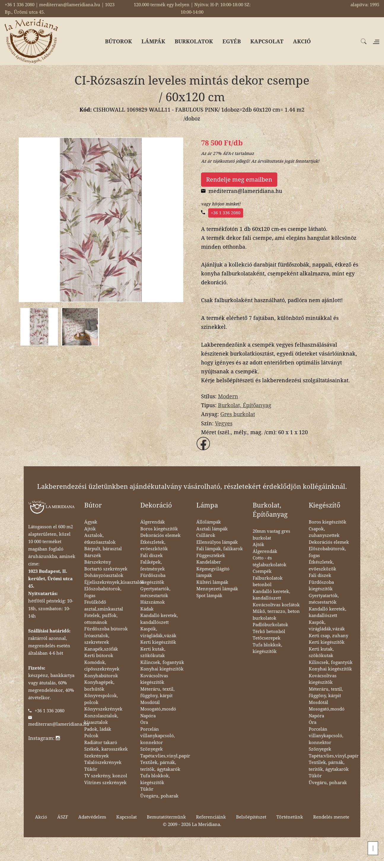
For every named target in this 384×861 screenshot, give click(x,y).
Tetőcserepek (267, 638)
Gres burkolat (237, 414)
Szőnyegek (151, 749)
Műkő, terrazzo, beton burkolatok (276, 615)
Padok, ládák (97, 729)
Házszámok (152, 602)
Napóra (148, 716)
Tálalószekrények (103, 762)
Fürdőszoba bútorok (106, 629)
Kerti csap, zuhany (328, 635)
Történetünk (289, 817)
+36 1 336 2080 (225, 212)
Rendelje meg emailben (239, 179)
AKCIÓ (302, 41)
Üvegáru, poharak (159, 796)
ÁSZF (62, 817)
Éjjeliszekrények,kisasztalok (114, 582)
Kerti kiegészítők (158, 642)
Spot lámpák (209, 595)
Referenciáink (211, 817)
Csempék (262, 571)
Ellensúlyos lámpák (217, 542)
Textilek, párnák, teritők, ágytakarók (160, 766)
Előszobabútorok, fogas (103, 592)
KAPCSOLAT (266, 41)
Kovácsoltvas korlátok (276, 605)
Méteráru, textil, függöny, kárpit (157, 692)
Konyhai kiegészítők (162, 669)
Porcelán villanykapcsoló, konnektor (157, 736)
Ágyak (90, 522)
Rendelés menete (331, 817)
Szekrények (96, 756)
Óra (144, 722)
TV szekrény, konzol (105, 775)
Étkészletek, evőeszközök (154, 546)
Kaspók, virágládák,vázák (158, 632)
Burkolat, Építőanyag (244, 405)
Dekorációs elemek (160, 535)
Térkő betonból (269, 631)
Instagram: (44, 738)
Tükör (90, 769)
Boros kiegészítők (159, 529)
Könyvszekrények (103, 709)
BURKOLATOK (194, 41)
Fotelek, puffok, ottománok (101, 619)
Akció (41, 817)
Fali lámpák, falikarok (219, 548)
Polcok (91, 735)
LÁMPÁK (153, 41)
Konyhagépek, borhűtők (99, 686)
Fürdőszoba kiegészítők (152, 579)
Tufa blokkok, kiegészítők (155, 779)
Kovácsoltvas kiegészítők (154, 679)
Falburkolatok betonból (268, 581)
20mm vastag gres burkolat (271, 535)
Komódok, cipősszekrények (101, 666)
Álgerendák (152, 522)
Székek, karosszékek (106, 749)
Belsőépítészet (251, 817)
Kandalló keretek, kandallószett (159, 619)
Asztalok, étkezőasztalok (100, 539)
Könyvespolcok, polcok (101, 699)
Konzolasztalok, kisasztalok (101, 719)
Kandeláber (208, 562)
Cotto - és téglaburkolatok (269, 561)
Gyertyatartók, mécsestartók (155, 592)
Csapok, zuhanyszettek (324, 532)
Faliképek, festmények (152, 565)
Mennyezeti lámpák (217, 589)
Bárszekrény (97, 562)
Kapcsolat (126, 817)
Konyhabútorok (101, 675)
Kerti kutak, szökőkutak (152, 652)
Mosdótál (150, 702)
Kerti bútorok (98, 655)
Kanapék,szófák (101, 649)
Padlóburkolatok (270, 624)
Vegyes (223, 423)
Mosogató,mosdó (158, 709)
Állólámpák (208, 522)
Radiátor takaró (100, 742)
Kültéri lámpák (212, 582)
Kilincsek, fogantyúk (162, 662)
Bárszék (92, 555)
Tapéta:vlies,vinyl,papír (165, 756)
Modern (228, 396)
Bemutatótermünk (166, 817)
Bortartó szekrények (106, 569)
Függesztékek (210, 555)
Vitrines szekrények (105, 782)
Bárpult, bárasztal (103, 548)
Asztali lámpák (212, 529)
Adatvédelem (92, 817)
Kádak (147, 609)
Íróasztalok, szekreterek (96, 639)
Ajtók (90, 529)
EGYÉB (231, 41)
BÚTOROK (118, 41)
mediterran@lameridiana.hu (58, 724)
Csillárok (205, 535)
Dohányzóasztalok (103, 575)
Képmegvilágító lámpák (213, 572)
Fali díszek (151, 555)
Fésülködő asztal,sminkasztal (103, 606)
